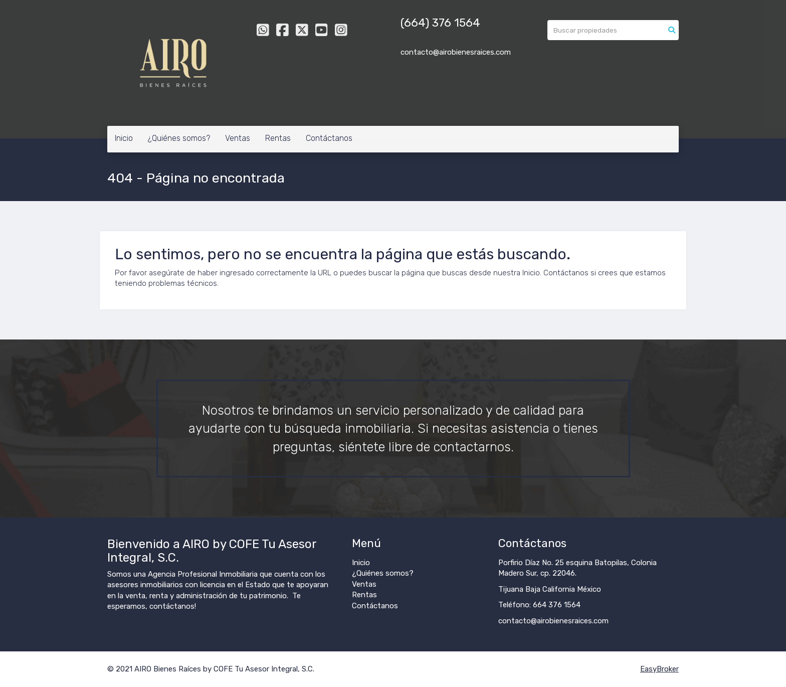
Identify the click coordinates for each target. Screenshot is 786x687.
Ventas (237, 138)
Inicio (124, 138)
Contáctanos (329, 138)
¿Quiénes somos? (179, 138)
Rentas (278, 138)
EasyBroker (659, 668)
